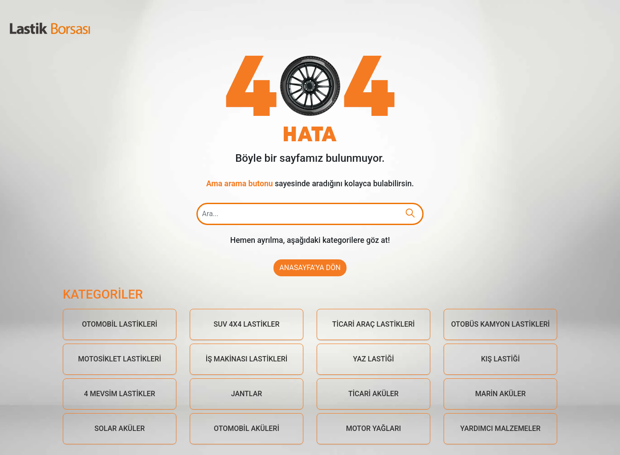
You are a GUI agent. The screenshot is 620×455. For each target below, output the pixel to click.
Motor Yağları (373, 428)
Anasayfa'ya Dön (309, 267)
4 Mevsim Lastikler (119, 393)
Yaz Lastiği (373, 359)
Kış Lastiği (500, 359)
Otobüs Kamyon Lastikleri (500, 324)
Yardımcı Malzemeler (500, 428)
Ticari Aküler (373, 393)
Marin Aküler (500, 393)
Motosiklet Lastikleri (119, 359)
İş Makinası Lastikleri (247, 359)
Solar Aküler (119, 428)
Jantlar (246, 393)
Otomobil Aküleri (246, 428)
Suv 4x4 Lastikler (247, 324)
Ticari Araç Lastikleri (373, 324)
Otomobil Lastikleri (119, 324)
